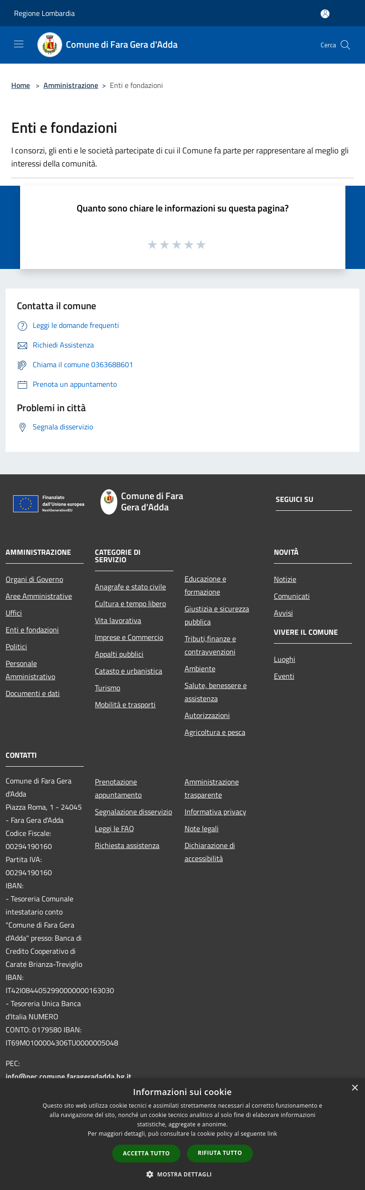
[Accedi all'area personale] (325, 14)
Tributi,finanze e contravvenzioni (210, 645)
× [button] (354, 1088)
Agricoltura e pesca (215, 732)
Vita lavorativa (118, 620)
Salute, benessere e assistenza (216, 692)
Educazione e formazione (205, 585)
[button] (182, 1174)
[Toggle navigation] (18, 44)
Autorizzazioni (207, 715)
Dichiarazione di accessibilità (210, 852)
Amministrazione (70, 85)
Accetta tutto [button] (146, 1153)
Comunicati (292, 596)
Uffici (14, 612)
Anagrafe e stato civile (130, 586)
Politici (16, 646)
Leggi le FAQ (114, 828)
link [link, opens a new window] (272, 1134)
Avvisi (283, 612)
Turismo (107, 687)
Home (20, 85)
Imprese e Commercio (129, 637)
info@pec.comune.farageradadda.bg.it (68, 1076)
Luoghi (284, 659)
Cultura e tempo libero (130, 603)
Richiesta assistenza (127, 845)
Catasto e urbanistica (128, 670)
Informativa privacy (215, 811)
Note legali (202, 828)
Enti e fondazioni (32, 629)
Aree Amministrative (39, 596)
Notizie (285, 579)
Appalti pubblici (119, 654)
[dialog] (182, 1134)
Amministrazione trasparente (212, 788)
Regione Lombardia (44, 13)
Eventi (284, 676)
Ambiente (200, 668)
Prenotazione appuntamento (118, 788)
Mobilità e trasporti (125, 704)
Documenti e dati (33, 693)
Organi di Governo (34, 579)
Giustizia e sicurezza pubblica (217, 615)
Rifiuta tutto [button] (220, 1153)
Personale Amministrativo (30, 670)
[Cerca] (345, 45)
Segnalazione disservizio (133, 811)
